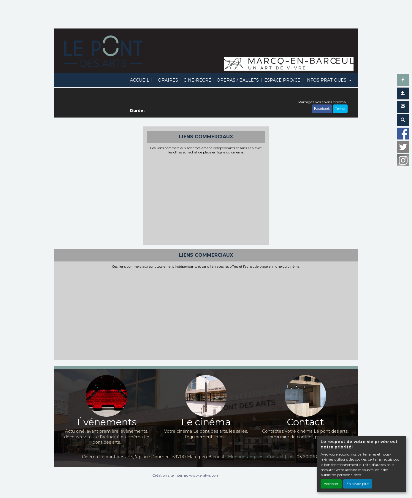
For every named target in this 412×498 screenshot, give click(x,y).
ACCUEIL (139, 80)
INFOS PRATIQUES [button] (326, 80)
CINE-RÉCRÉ (197, 80)
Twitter (340, 109)
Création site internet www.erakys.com (185, 475)
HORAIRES (166, 80)
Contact (275, 456)
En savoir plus (357, 484)
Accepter (331, 484)
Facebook (322, 109)
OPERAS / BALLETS (238, 80)
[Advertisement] (206, 198)
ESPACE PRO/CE (282, 80)
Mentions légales (245, 456)
